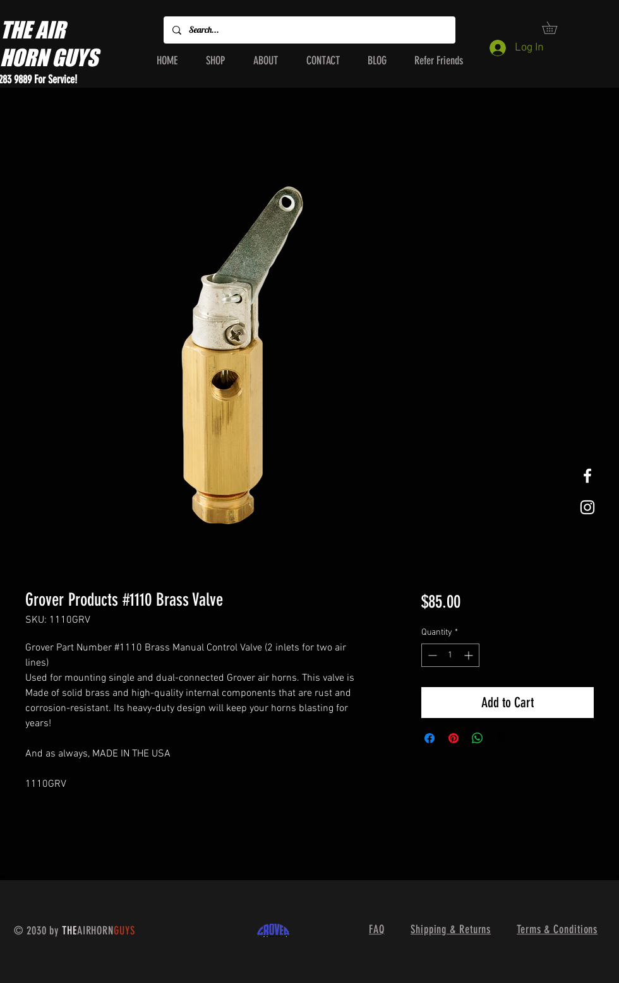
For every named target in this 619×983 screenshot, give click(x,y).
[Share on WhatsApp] (477, 738)
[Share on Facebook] (429, 738)
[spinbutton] (450, 655)
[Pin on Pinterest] (453, 738)
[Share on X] (501, 738)
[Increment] (470, 655)
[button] (555, 27)
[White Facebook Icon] (587, 475)
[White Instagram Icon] (587, 507)
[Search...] (309, 30)
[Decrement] (431, 655)
